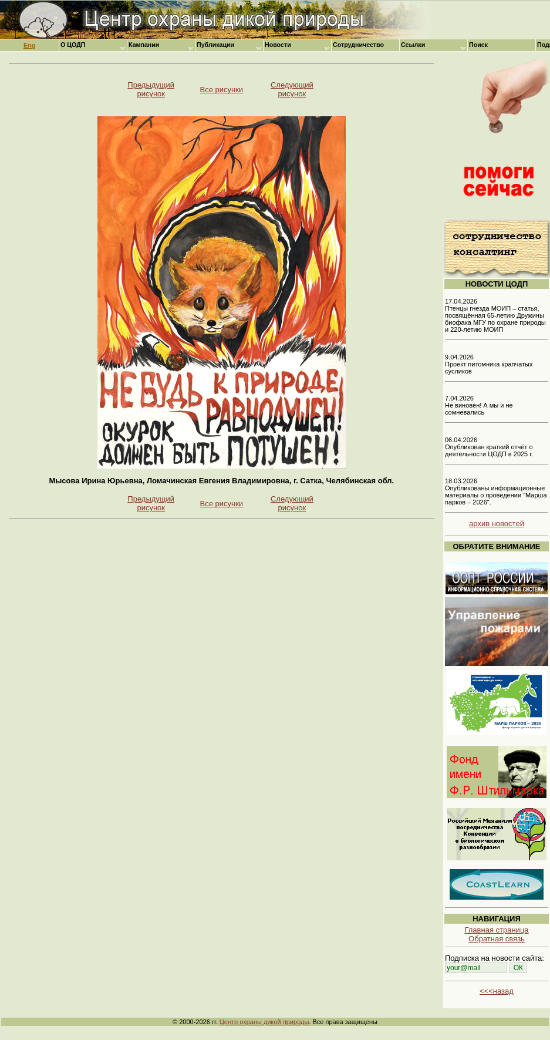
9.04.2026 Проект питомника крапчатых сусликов (489, 364)
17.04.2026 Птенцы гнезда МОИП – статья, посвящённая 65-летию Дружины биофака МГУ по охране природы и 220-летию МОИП (495, 315)
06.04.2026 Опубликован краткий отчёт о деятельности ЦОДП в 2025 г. (489, 446)
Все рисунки (221, 89)
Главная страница (496, 929)
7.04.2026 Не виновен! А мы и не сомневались (479, 405)
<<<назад (497, 991)
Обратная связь (496, 938)
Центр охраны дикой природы (264, 1021)
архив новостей (496, 523)
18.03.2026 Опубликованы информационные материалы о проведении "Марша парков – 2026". (496, 491)
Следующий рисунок (292, 89)
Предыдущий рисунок (150, 89)
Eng (29, 45)
